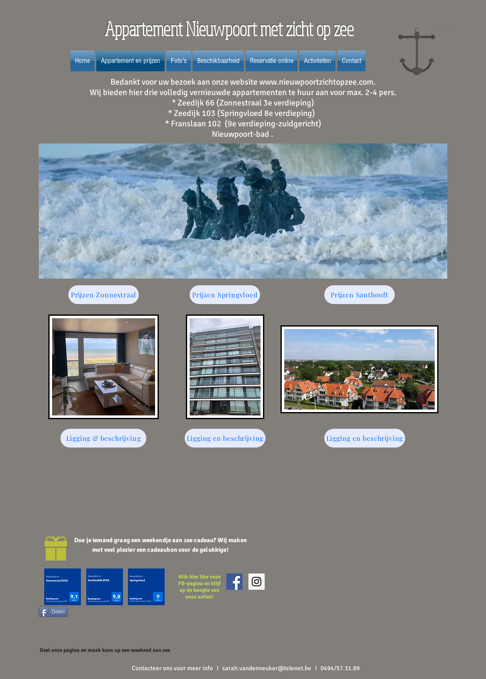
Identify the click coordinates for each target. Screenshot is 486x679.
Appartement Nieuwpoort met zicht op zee (231, 28)
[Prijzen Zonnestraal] (103, 294)
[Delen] (53, 612)
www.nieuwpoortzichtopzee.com (316, 82)
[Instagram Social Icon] (256, 581)
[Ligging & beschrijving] (103, 438)
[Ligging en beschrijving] (225, 438)
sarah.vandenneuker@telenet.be (266, 668)
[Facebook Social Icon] (234, 581)
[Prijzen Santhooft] (359, 294)
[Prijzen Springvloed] (225, 294)
